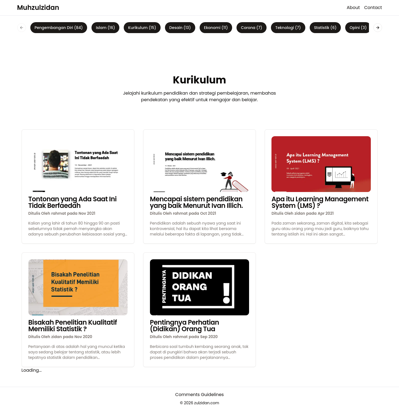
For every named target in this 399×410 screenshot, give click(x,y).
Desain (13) (180, 27)
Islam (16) (105, 27)
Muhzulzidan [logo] (38, 7)
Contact (373, 7)
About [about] (353, 7)
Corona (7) (251, 27)
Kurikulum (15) (142, 27)
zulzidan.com (206, 403)
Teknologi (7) (288, 27)
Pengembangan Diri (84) (59, 27)
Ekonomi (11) (216, 27)
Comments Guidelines (199, 394)
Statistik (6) (325, 27)
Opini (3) (358, 27)
